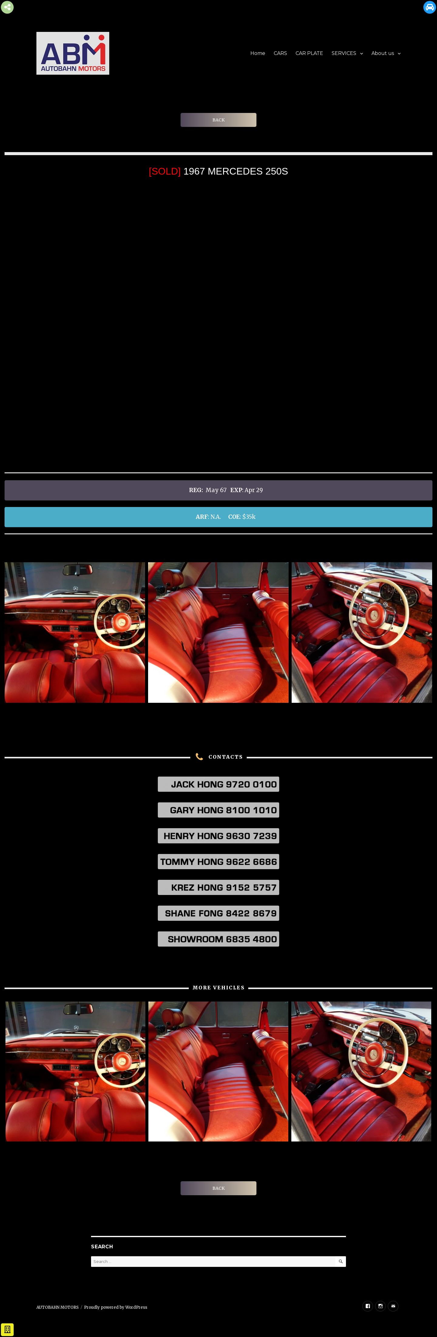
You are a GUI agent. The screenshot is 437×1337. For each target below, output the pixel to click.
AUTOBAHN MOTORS (57, 1307)
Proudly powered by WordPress (115, 1307)
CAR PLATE (309, 53)
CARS (280, 53)
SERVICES (344, 53)
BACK (218, 120)
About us (382, 53)
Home (257, 53)
